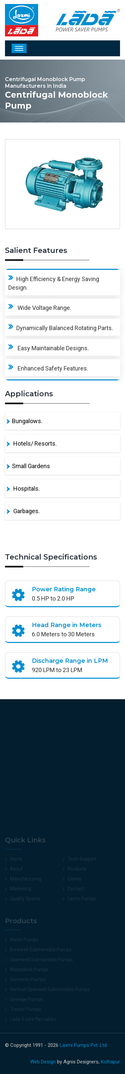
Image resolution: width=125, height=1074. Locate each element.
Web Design (43, 1062)
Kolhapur (110, 1062)
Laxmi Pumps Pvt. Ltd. (84, 1045)
